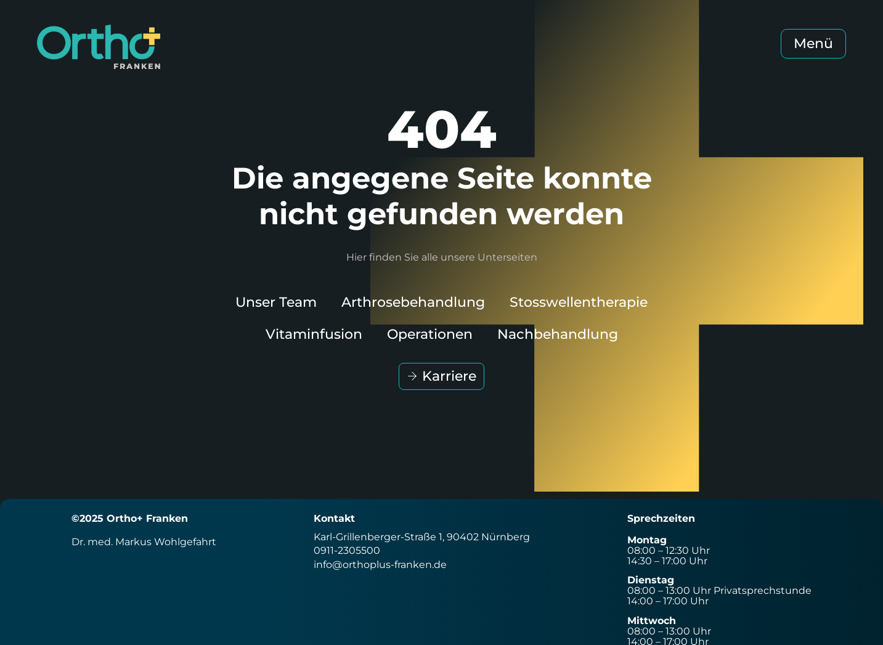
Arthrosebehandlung (413, 302)
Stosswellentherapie (579, 302)
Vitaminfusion (314, 334)
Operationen (430, 334)
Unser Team (276, 302)
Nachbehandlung (557, 334)
